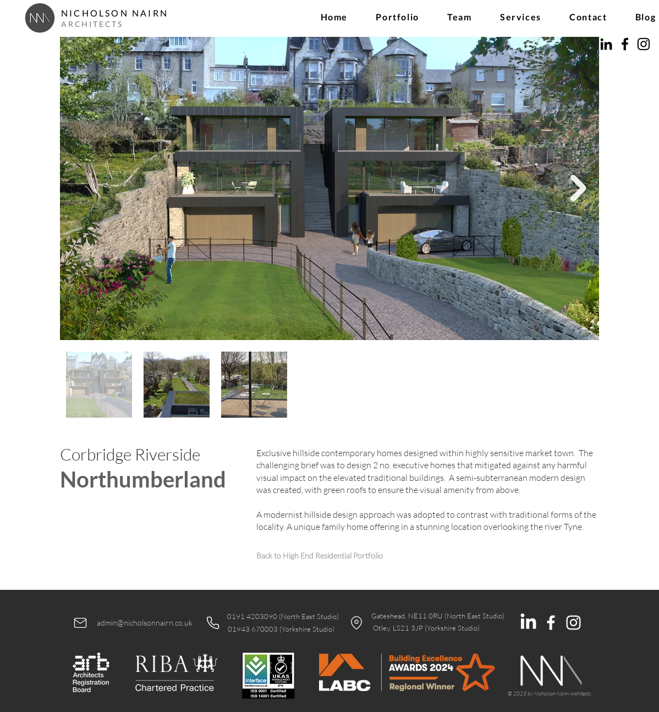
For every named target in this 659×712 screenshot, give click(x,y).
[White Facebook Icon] (551, 622)
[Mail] (80, 623)
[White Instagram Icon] (573, 622)
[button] (397, 17)
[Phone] (213, 623)
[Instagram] (643, 44)
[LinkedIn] (606, 44)
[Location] (356, 623)
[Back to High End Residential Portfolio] (319, 555)
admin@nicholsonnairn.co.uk (145, 622)
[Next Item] (578, 188)
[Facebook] (625, 44)
